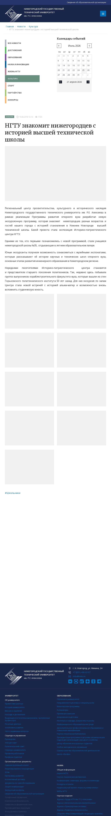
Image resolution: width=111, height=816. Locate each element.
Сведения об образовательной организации (24, 793)
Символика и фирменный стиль (19, 804)
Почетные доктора (13, 724)
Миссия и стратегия (13, 711)
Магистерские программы (68, 706)
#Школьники (12, 493)
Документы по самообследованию (20, 783)
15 (69, 65)
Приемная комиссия (66, 713)
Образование (15, 57)
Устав (7, 772)
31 (78, 75)
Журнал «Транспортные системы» (71, 806)
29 (59, 56)
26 (88, 70)
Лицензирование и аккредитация (19, 769)
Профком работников (14, 753)
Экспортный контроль (14, 790)
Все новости (14, 43)
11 (83, 60)
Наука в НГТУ (62, 773)
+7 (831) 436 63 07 (81, 672)
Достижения (15, 50)
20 (59, 70)
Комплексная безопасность (17, 801)
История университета (14, 707)
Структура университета (15, 750)
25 (83, 70)
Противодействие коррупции (17, 808)
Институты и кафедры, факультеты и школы (75, 720)
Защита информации (14, 786)
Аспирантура (62, 710)
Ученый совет (11, 743)
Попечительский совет (14, 746)
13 (59, 65)
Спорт (11, 85)
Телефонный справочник (16, 797)
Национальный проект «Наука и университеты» (77, 787)
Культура (33, 26)
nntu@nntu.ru (79, 676)
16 (74, 65)
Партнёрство (15, 92)
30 (64, 56)
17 (78, 65)
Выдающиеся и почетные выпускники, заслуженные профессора (27, 719)
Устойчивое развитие (14, 727)
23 (74, 70)
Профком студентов (13, 757)
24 (78, 70)
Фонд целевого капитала (15, 811)
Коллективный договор (15, 779)
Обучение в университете (68, 699)
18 (83, 65)
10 (78, 60)
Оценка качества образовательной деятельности (78, 750)
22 (69, 70)
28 (64, 75)
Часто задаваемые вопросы (17, 731)
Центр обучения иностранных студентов (74, 743)
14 (64, 65)
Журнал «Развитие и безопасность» (72, 810)
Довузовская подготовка (67, 717)
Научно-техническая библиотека (71, 734)
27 (59, 75)
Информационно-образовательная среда (75, 724)
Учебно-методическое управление (72, 747)
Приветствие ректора (14, 703)
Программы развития (14, 776)
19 (88, 65)
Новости (21, 26)
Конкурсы (13, 100)
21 (64, 70)
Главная (10, 26)
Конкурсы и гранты (65, 784)
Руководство (10, 739)
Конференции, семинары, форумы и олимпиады (78, 780)
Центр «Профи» (63, 754)
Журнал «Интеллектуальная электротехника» (76, 803)
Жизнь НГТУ (14, 71)
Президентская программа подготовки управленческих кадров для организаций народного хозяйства (81, 738)
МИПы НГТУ (62, 791)
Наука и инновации (18, 64)
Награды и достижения (15, 714)
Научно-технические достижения (71, 777)
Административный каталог (17, 765)
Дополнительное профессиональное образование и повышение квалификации (80, 729)
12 (88, 60)
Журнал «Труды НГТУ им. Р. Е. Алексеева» (74, 799)
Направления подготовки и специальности (75, 703)
